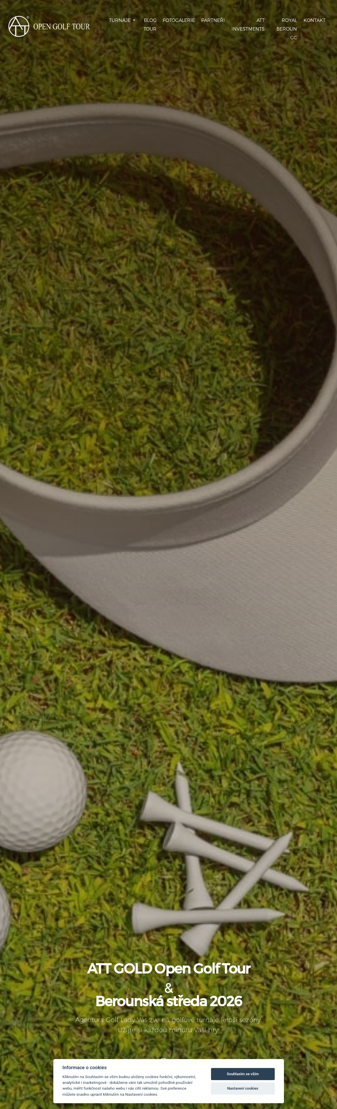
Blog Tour (150, 24)
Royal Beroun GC (286, 28)
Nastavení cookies (242, 1088)
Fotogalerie (179, 20)
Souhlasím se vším (243, 1074)
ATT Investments (248, 24)
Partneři (213, 20)
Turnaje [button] (120, 20)
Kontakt (314, 20)
